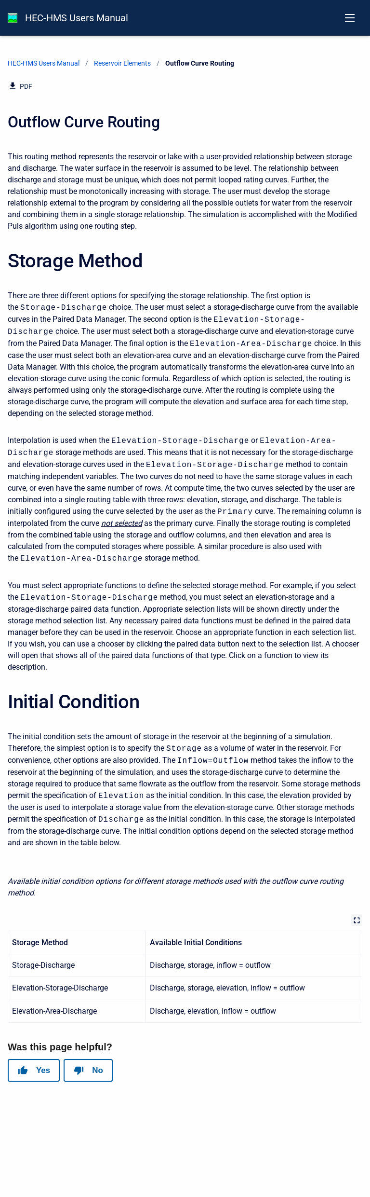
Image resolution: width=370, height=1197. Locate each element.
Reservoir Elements (122, 63)
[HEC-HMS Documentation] (12, 18)
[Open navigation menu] (350, 18)
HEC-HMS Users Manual (76, 18)
